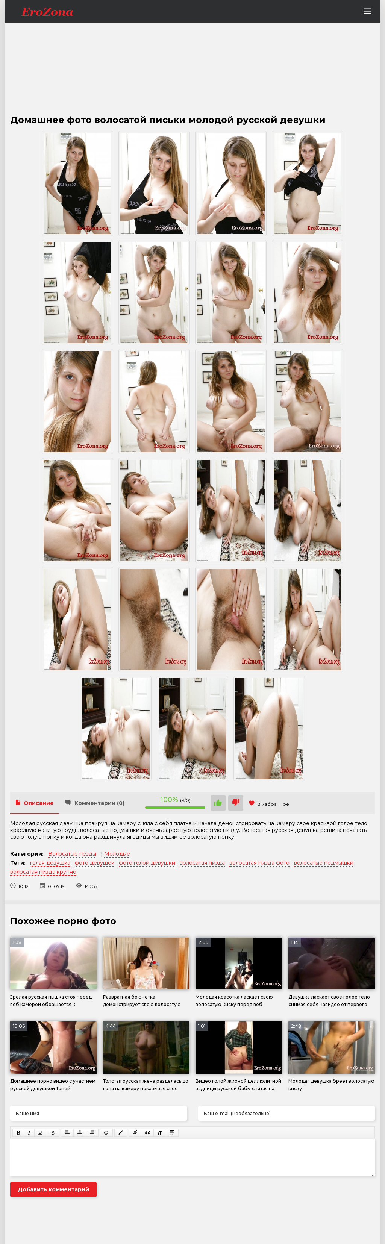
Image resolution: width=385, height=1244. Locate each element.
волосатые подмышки (323, 862)
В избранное (269, 804)
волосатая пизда (202, 862)
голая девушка (50, 862)
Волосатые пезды (72, 853)
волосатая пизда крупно (43, 871)
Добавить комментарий (53, 1189)
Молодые (117, 853)
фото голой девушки (147, 862)
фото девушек (94, 862)
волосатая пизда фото (259, 862)
